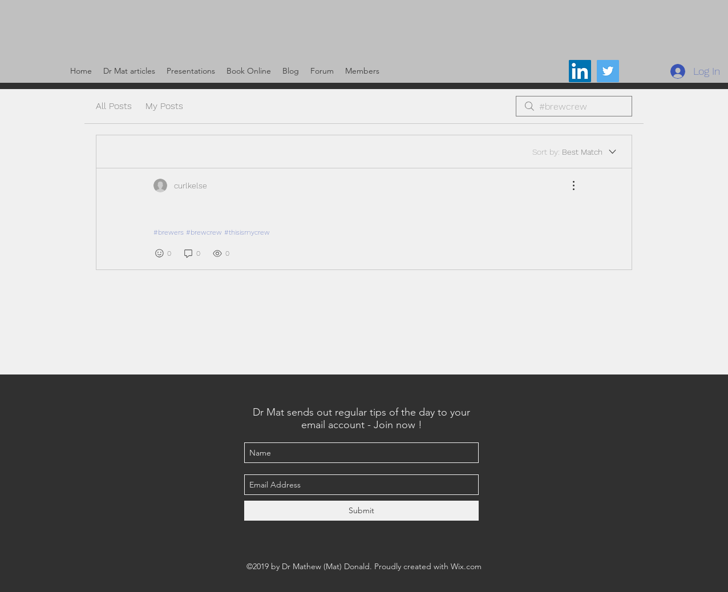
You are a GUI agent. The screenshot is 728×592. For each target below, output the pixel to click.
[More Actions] (568, 185)
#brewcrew (204, 232)
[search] (574, 106)
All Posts (114, 105)
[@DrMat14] (608, 71)
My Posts (164, 105)
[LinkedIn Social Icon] (580, 71)
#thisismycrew (247, 232)
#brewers (168, 232)
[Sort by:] (575, 152)
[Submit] (361, 511)
